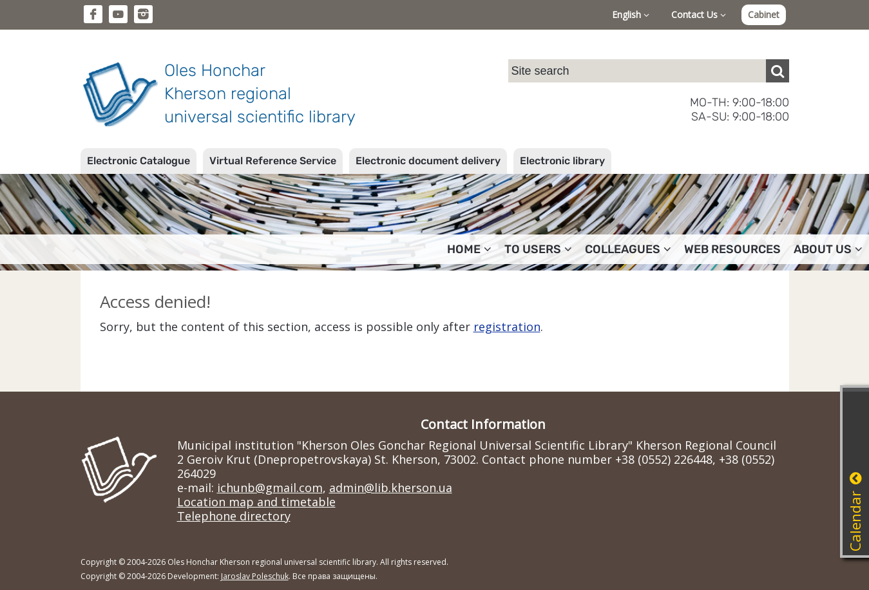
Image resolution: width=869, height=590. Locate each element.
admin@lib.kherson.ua (390, 487)
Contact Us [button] (698, 14)
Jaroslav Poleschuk (255, 576)
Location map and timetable (256, 501)
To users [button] (538, 249)
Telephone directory (234, 516)
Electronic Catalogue (138, 161)
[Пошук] (777, 70)
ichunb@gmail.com (270, 487)
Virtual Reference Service (272, 161)
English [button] (630, 14)
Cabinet (763, 14)
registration (506, 326)
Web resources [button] (732, 249)
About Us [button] (828, 249)
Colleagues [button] (628, 249)
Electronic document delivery (428, 161)
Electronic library (562, 161)
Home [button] (469, 249)
